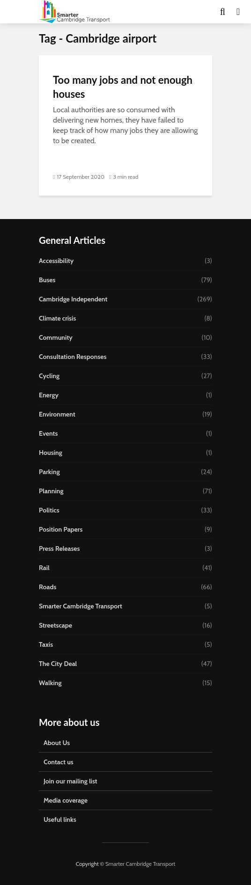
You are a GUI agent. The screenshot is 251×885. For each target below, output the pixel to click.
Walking (50, 683)
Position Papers (60, 529)
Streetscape (55, 625)
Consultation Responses (72, 356)
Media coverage (66, 800)
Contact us (59, 762)
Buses (47, 280)
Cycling (49, 376)
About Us (57, 743)
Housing (50, 452)
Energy (49, 395)
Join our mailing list (70, 781)
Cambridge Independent (73, 299)
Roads (47, 587)
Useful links (60, 819)
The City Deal (58, 663)
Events (48, 433)
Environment (57, 414)
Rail (44, 567)
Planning (51, 491)
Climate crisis (57, 318)
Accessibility (56, 260)
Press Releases (59, 548)
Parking (49, 472)
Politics (49, 510)
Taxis (46, 644)
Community (56, 337)
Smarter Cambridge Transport (80, 606)
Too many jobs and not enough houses (122, 86)
